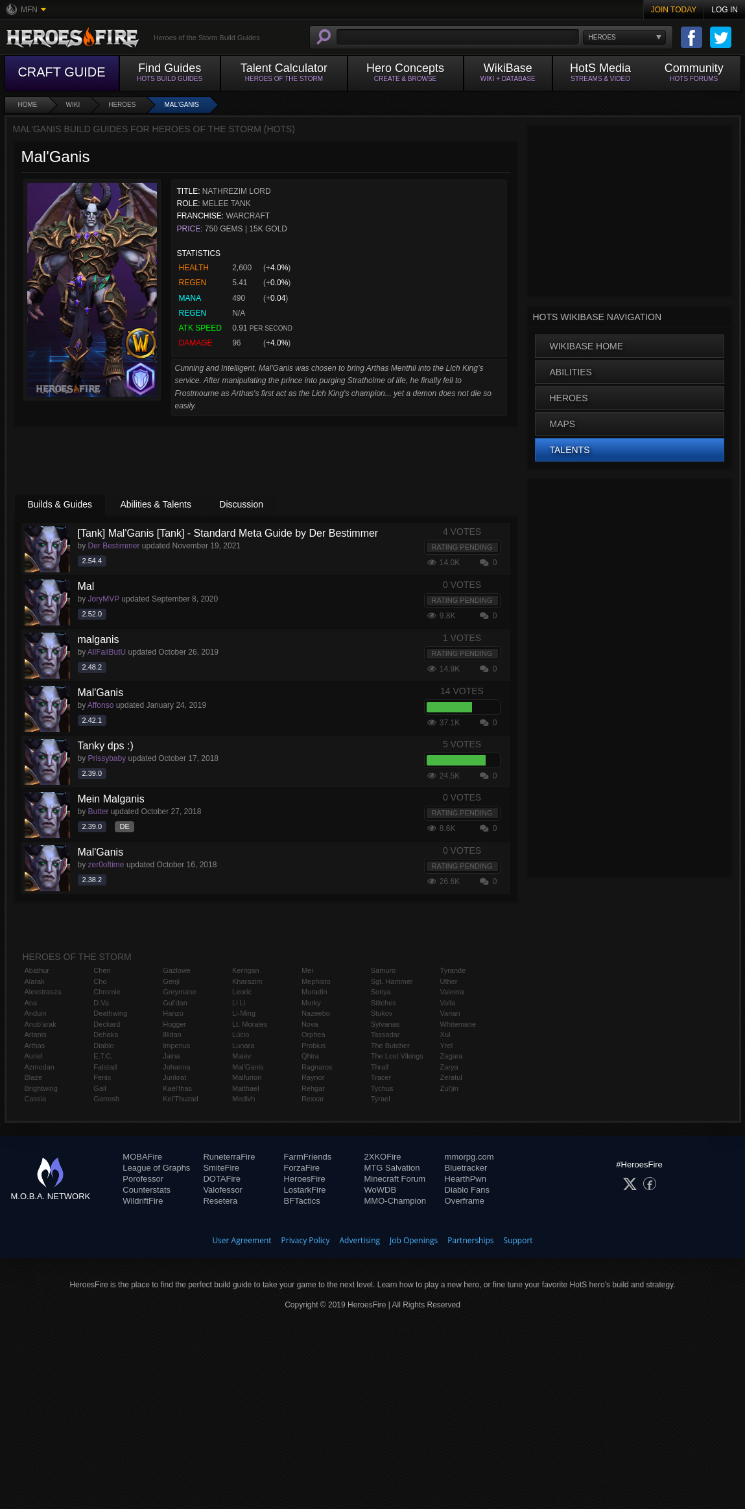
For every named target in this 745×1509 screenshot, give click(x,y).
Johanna (176, 1067)
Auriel (34, 1056)
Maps (563, 424)
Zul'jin (449, 1088)
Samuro (383, 970)
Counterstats (147, 1190)
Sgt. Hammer (392, 981)
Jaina (171, 1056)
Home (28, 104)
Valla (448, 1003)
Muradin (314, 992)
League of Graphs (156, 1168)
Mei (307, 970)
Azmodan (39, 1067)
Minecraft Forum (395, 1179)
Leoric (242, 992)
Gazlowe (177, 970)
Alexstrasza (43, 992)
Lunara (243, 1045)
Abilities (571, 372)
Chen (101, 970)
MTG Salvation (392, 1168)
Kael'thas (177, 1088)
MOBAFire (142, 1157)
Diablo (103, 1045)
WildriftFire (143, 1201)
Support (518, 1240)
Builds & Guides (60, 504)
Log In (724, 9)
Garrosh (106, 1099)
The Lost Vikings (397, 1056)
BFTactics (301, 1201)
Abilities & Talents (155, 504)
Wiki (73, 104)
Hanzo (173, 1013)
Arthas (35, 1045)
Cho (99, 981)
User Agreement (241, 1240)
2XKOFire (382, 1157)
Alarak (35, 981)
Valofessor (222, 1190)
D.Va (101, 1003)
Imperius (176, 1045)
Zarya (449, 1067)
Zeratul (451, 1077)
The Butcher (390, 1045)
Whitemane (458, 1024)
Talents (570, 450)
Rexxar (313, 1099)
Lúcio (240, 1034)
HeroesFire (304, 1179)
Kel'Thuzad (180, 1099)
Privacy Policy (305, 1240)
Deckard (106, 1024)
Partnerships (470, 1240)
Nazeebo (316, 1013)
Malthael (245, 1088)
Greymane (179, 992)
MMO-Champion (395, 1201)
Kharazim (247, 981)
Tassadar (385, 1034)
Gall (99, 1088)
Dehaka (105, 1034)
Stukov (382, 1013)
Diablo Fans (467, 1190)
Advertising (360, 1240)
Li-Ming (243, 1013)
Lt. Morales (249, 1024)
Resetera (220, 1201)
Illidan (172, 1034)
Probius (313, 1045)
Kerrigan (245, 970)
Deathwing (110, 1013)
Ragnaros (317, 1067)
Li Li (238, 1003)
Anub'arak (40, 1024)
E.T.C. (103, 1056)
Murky (311, 1003)
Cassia (36, 1099)
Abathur (37, 970)
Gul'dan (175, 1003)
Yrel (446, 1045)
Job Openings (414, 1240)
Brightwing (41, 1088)
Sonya (381, 992)
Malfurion (246, 1077)
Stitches (383, 1003)
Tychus (382, 1088)
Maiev (241, 1056)
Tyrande (453, 970)
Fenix (102, 1077)
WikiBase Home (587, 346)
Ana (31, 1003)
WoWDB (380, 1190)
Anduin (36, 1013)
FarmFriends (307, 1157)
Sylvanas (385, 1024)
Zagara (451, 1056)
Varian (450, 1013)
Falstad (105, 1067)
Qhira (310, 1056)
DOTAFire (222, 1179)
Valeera (452, 992)
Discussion (241, 504)
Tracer (381, 1077)
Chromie (107, 992)
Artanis (36, 1034)
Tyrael (380, 1099)
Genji (171, 981)
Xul (445, 1034)
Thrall (380, 1067)
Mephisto (316, 981)
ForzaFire (301, 1168)
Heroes (122, 104)
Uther (449, 981)
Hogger (174, 1024)
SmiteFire (221, 1168)
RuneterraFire (229, 1157)
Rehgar (313, 1088)
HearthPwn (465, 1179)
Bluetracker (466, 1168)
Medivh (243, 1099)
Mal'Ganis (181, 104)
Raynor (313, 1077)
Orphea (313, 1034)
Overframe (464, 1201)
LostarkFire (304, 1190)
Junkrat (174, 1077)
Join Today (674, 9)
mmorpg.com (469, 1157)
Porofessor (143, 1179)
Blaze (34, 1077)
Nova (310, 1024)
